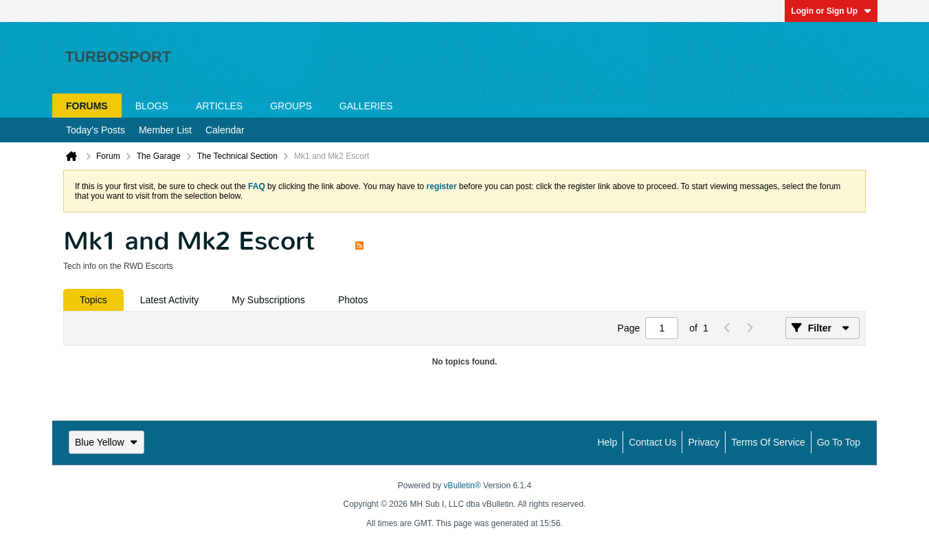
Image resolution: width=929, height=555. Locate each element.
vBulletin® (462, 485)
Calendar (225, 129)
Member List (165, 129)
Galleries (366, 105)
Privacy (703, 442)
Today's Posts (95, 129)
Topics (93, 299)
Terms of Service (768, 442)
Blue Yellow (106, 442)
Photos (353, 299)
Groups (291, 105)
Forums (87, 105)
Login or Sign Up (831, 11)
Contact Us (652, 442)
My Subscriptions (268, 299)
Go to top (838, 442)
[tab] (93, 300)
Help (607, 442)
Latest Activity (169, 299)
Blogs (151, 105)
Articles (219, 105)
